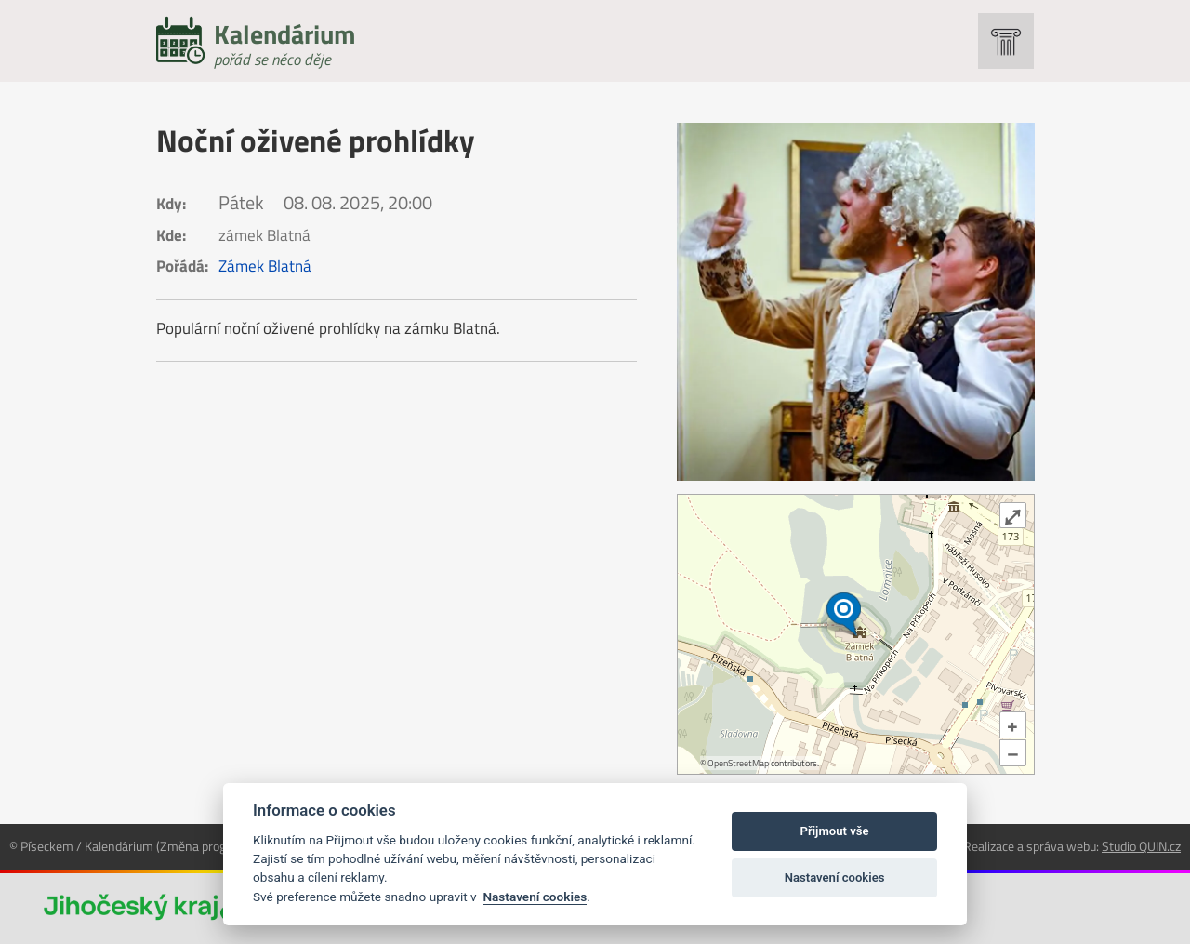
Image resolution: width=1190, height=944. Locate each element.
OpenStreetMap (738, 763)
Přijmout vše (834, 831)
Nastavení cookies (535, 896)
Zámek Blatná (264, 266)
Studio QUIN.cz (1141, 846)
